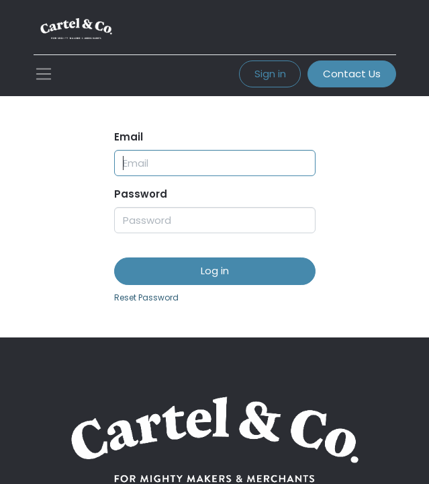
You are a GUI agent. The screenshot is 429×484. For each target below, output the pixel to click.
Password (140, 194)
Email (128, 137)
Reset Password (146, 297)
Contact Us (352, 74)
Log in (215, 271)
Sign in (270, 74)
